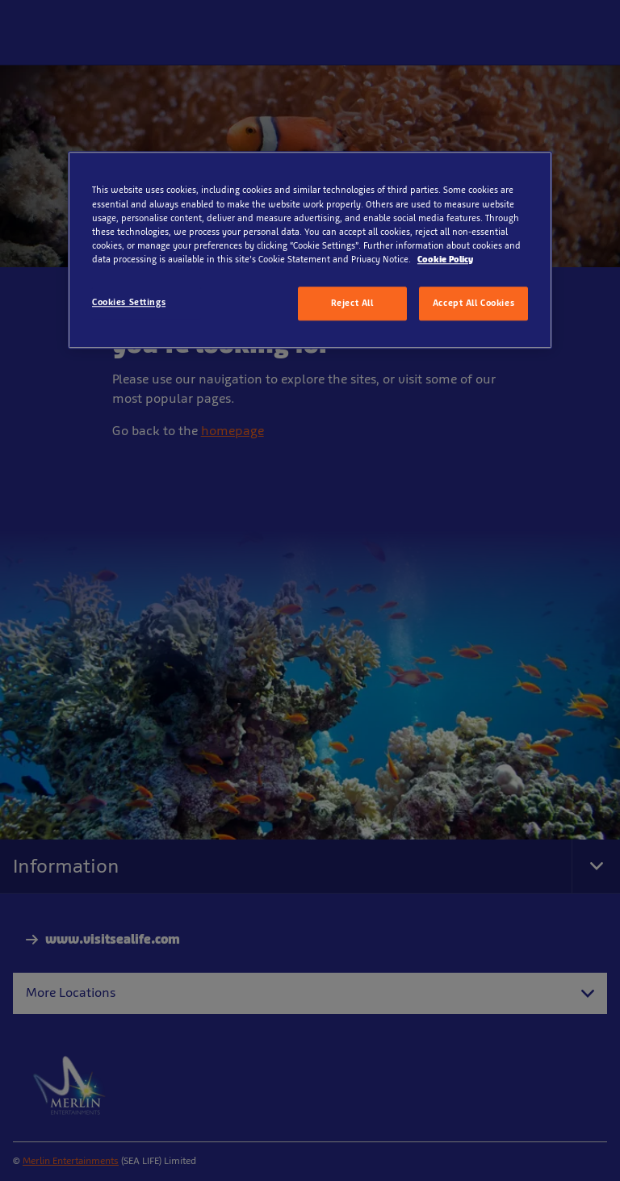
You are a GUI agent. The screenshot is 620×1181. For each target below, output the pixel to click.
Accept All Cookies (473, 302)
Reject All (352, 302)
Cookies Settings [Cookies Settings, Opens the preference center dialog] (128, 302)
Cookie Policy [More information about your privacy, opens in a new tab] (445, 259)
